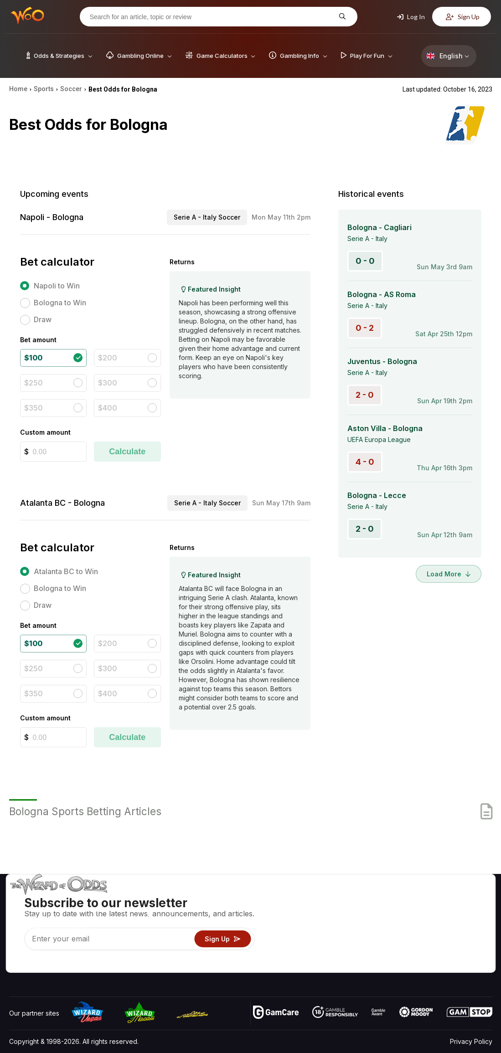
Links (415, 926)
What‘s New (425, 939)
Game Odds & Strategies (348, 899)
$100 (33, 357)
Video (466, 899)
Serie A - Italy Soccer (207, 217)
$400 (107, 407)
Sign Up (463, 17)
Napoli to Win (57, 285)
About (416, 899)
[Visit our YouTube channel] (17, 963)
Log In (411, 17)
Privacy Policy (471, 1041)
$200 (107, 357)
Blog (463, 912)
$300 (107, 382)
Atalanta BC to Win (66, 571)
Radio (416, 952)
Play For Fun (329, 939)
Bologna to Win (60, 302)
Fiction (466, 939)
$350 (33, 407)
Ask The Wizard (335, 965)
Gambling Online (335, 952)
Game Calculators (337, 912)
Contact (419, 912)
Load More (448, 574)
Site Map (470, 926)
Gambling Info (331, 926)
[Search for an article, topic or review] (211, 17)
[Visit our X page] (37, 963)
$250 (33, 382)
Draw (43, 319)
